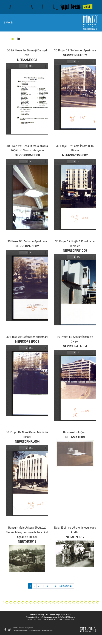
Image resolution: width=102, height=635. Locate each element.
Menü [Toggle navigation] (8, 22)
